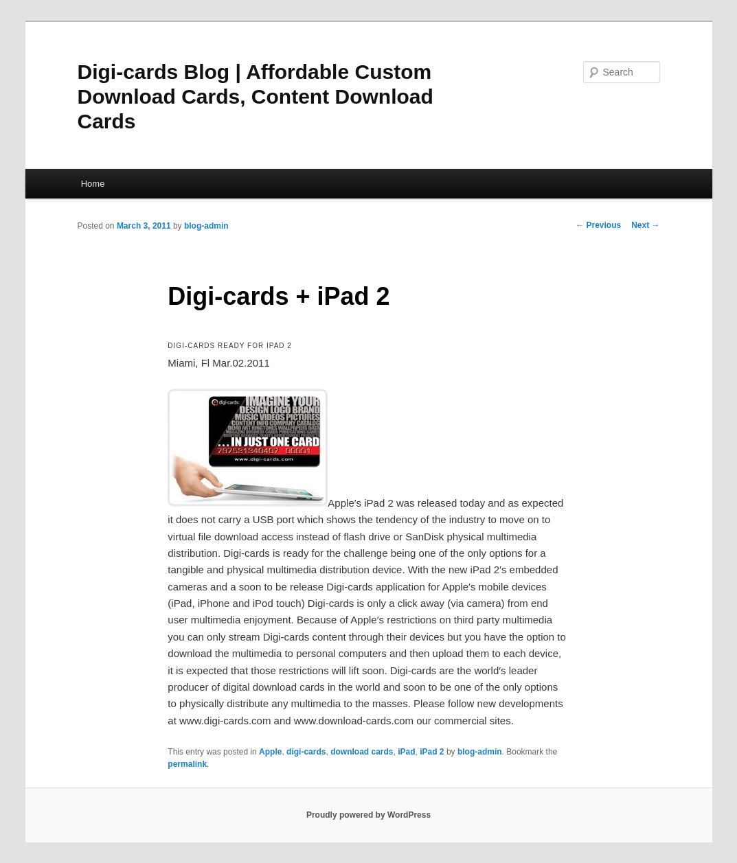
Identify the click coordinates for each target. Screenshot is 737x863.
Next (645, 225)
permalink (187, 764)
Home (93, 184)
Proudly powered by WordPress (368, 815)
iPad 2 (432, 752)
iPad (406, 752)
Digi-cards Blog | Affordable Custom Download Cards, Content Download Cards (255, 96)
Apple (270, 752)
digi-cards (306, 752)
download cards (361, 752)
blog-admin (206, 226)
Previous (598, 225)
